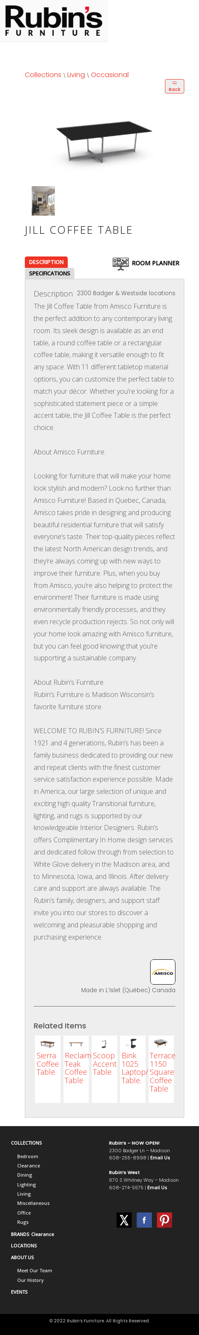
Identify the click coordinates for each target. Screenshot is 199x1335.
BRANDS (20, 1234)
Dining (24, 1175)
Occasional (110, 75)
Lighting (26, 1184)
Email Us (160, 1157)
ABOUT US (22, 1257)
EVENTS (19, 1292)
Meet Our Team (34, 1270)
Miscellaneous (33, 1203)
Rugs (23, 1222)
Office (24, 1213)
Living (76, 75)
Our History (30, 1280)
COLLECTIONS (26, 1143)
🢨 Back (174, 86)
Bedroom (27, 1156)
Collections (43, 75)
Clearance (28, 1165)
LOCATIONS (24, 1245)
